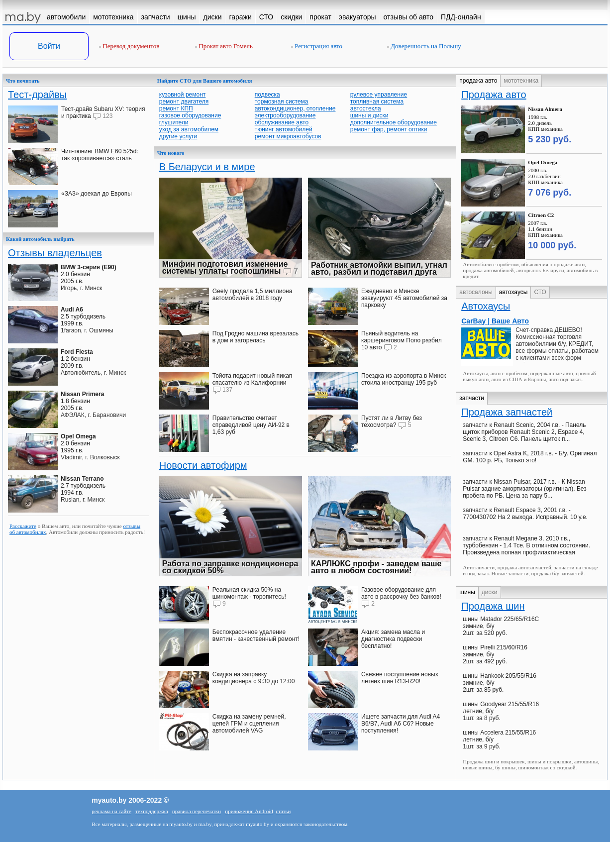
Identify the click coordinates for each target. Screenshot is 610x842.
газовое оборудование (190, 115)
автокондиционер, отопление (295, 108)
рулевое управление (378, 94)
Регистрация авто (316, 46)
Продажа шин (492, 606)
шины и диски (369, 115)
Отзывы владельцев (55, 252)
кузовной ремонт (182, 94)
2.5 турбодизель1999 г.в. (83, 316)
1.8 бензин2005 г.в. (82, 401)
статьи (283, 811)
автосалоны (476, 292)
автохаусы (513, 292)
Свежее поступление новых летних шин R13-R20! (399, 678)
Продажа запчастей (506, 412)
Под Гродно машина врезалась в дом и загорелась (255, 337)
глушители (174, 122)
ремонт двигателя (183, 101)
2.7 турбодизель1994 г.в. (83, 485)
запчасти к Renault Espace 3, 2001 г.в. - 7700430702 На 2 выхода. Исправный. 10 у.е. (525, 514)
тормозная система (281, 101)
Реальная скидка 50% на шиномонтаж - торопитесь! (249, 593)
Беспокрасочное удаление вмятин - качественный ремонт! (256, 635)
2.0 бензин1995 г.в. (78, 443)
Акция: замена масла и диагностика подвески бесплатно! (393, 639)
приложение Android (249, 811)
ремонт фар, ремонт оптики (388, 129)
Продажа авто (493, 94)
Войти (49, 46)
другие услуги (178, 136)
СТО (540, 292)
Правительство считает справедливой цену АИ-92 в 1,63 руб (251, 425)
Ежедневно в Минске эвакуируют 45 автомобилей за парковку (404, 298)
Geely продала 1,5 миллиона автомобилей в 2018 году (252, 295)
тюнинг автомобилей (283, 129)
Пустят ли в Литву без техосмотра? (391, 421)
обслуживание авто (281, 122)
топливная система (377, 101)
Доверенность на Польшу (424, 46)
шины (467, 592)
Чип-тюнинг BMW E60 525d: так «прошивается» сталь (99, 155)
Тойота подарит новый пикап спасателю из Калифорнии (252, 379)
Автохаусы (485, 306)
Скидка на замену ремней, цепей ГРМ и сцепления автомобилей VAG (249, 723)
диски (490, 592)
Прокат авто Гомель (224, 46)
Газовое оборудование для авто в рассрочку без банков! (401, 593)
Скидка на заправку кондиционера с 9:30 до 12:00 (253, 678)
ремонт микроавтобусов (288, 136)
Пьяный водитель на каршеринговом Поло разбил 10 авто (401, 340)
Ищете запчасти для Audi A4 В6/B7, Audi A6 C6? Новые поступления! (400, 723)
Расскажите (22, 526)
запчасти (471, 398)
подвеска (267, 94)
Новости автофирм (203, 465)
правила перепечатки (196, 811)
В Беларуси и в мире (207, 166)
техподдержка (151, 811)
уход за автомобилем (188, 129)
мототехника (521, 80)
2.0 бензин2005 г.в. (88, 274)
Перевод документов (129, 46)
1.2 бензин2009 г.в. (77, 358)
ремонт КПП (176, 108)
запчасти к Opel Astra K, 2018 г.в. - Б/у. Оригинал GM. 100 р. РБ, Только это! (530, 457)
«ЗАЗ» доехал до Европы (96, 193)
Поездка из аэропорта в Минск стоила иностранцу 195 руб (403, 379)
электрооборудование (285, 115)
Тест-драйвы (37, 94)
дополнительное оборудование (393, 122)
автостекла (365, 108)
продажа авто (478, 80)
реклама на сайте (111, 811)
